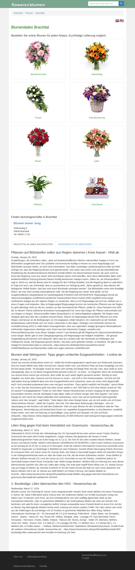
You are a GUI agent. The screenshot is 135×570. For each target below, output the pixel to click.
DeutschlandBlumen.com (94, 555)
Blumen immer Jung (27, 223)
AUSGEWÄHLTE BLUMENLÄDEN (75, 244)
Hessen (29, 13)
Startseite (18, 13)
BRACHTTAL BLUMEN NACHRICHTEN (33, 244)
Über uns (18, 556)
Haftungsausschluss (37, 556)
